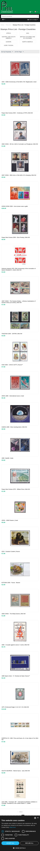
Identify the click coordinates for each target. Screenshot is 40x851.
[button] (20, 848)
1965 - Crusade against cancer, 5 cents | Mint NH (15, 645)
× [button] (38, 818)
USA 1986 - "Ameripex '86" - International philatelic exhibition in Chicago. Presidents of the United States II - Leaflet (19, 802)
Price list (8, 25)
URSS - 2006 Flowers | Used (10, 520)
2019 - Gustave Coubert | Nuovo (11, 551)
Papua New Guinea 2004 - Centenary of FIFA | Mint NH (17, 113)
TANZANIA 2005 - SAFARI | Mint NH (12, 333)
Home (2, 25)
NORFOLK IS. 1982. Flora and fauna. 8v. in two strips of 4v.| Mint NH (20, 738)
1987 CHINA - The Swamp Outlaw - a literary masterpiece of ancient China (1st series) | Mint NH (19, 301)
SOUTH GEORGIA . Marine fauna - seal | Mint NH (16, 770)
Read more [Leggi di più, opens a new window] (13, 827)
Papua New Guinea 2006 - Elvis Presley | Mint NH (16, 237)
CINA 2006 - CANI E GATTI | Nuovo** (12, 364)
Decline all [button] (29, 843)
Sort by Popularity (7, 52)
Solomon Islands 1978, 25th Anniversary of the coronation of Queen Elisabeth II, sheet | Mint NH (19, 269)
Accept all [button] (10, 843)
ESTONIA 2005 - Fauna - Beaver (11, 582)
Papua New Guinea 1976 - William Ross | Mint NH (16, 489)
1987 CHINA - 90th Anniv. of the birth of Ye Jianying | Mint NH (19, 175)
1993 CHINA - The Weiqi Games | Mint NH (14, 613)
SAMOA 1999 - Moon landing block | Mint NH (14, 427)
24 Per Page (19, 52)
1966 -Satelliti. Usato (7, 458)
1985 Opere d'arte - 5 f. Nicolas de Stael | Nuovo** (16, 676)
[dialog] (20, 833)
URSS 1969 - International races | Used (13, 396)
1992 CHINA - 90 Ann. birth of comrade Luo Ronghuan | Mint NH (20, 144)
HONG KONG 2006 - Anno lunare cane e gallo (15, 206)
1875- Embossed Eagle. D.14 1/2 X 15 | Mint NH (15, 707)
